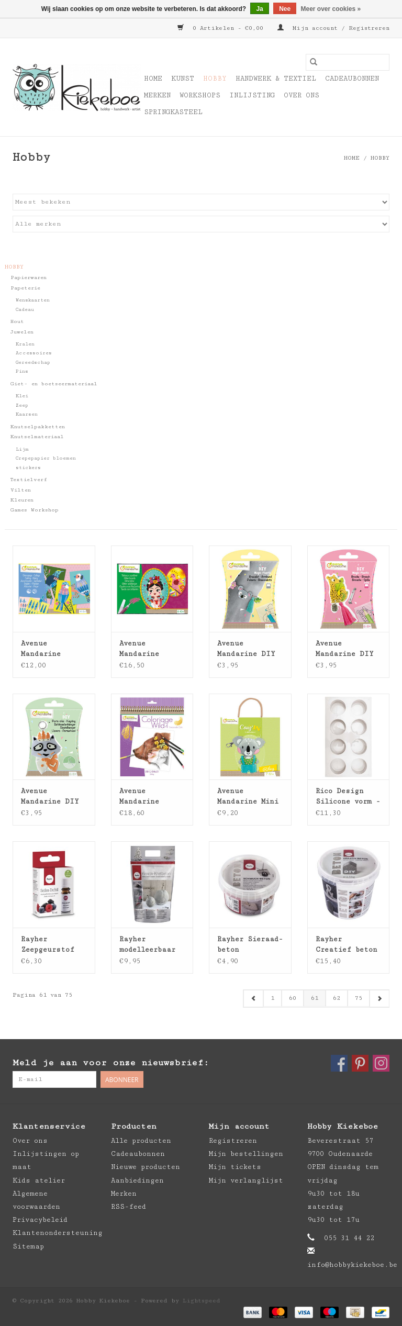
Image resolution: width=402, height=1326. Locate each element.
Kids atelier (39, 1180)
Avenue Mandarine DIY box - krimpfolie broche (345, 649)
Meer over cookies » (331, 9)
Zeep (22, 405)
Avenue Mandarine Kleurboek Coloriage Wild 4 (149, 797)
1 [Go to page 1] (272, 998)
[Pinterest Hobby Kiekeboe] (360, 1063)
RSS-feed (128, 1206)
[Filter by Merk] (201, 224)
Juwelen (22, 332)
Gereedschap (33, 362)
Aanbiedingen (137, 1180)
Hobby (215, 78)
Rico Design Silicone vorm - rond (348, 797)
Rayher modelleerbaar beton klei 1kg (149, 945)
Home (153, 78)
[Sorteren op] (201, 202)
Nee (285, 9)
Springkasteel (173, 112)
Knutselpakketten (37, 427)
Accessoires (34, 353)
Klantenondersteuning (58, 1233)
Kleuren (22, 500)
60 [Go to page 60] (292, 998)
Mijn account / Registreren (333, 28)
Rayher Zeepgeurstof (47, 944)
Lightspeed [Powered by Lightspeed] (201, 1300)
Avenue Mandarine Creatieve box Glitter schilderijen (147, 649)
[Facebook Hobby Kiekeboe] (339, 1063)
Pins (22, 371)
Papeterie (25, 288)
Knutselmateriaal (37, 436)
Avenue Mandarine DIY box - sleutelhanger (50, 797)
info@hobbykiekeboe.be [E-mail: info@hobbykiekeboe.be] (352, 1265)
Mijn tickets (235, 1167)
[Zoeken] (347, 62)
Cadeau (25, 310)
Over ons (301, 95)
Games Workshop (34, 510)
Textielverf (28, 479)
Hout (17, 321)
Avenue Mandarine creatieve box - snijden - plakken (53, 649)
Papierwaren (28, 277)
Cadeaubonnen (352, 78)
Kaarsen (27, 414)
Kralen (25, 344)
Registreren (233, 1140)
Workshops (200, 95)
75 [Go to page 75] (358, 998)
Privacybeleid (40, 1220)
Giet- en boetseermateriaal (53, 384)
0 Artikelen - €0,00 (222, 28)
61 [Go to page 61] (314, 998)
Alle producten (141, 1140)
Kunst (182, 78)
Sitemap (28, 1246)
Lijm (22, 449)
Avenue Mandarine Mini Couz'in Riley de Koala (247, 797)
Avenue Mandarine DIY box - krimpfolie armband (246, 649)
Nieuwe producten (145, 1167)
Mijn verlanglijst (246, 1180)
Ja (259, 9)
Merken (157, 95)
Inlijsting (252, 95)
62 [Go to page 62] (336, 998)
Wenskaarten (33, 300)
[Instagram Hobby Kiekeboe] (381, 1063)
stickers (28, 468)
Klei (22, 396)
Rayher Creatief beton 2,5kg (346, 945)
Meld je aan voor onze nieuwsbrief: (111, 1062)
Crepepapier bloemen (46, 458)
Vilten (20, 490)
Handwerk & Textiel (276, 78)
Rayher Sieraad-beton (250, 944)
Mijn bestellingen (246, 1154)
